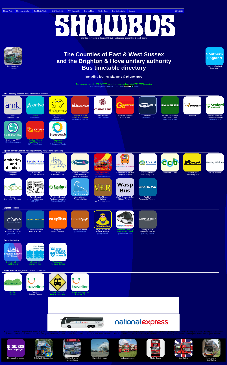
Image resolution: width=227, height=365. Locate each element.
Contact (155, 11)
